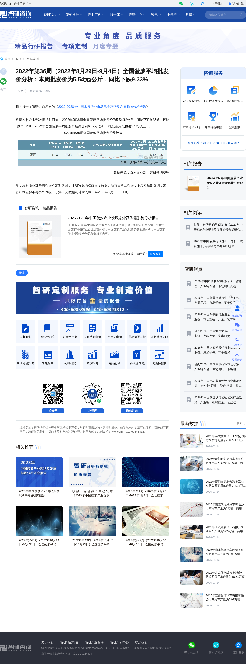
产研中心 (137, 15)
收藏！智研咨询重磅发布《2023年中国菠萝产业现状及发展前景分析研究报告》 (92, 495)
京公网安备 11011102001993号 (153, 647)
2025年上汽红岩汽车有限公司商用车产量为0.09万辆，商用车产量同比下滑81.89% (226, 531)
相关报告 (193, 163)
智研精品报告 (69, 642)
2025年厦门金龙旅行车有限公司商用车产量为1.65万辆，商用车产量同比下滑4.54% (226, 463)
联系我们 (141, 642)
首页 (7, 59)
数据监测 (33, 59)
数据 (190, 15)
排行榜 (173, 15)
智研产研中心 (119, 642)
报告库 (116, 15)
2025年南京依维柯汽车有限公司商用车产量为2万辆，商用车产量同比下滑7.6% (225, 508)
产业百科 (96, 15)
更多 (239, 423)
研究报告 (74, 15)
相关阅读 (193, 212)
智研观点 (52, 15)
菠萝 (21, 91)
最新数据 (189, 423)
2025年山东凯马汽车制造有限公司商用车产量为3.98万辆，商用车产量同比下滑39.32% (226, 554)
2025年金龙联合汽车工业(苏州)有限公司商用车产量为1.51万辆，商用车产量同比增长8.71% (226, 440)
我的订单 (236, 4)
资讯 (156, 15)
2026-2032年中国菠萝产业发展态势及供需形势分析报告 (113, 218)
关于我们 (217, 3)
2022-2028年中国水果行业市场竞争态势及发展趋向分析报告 (102, 106)
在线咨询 (155, 254)
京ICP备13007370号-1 (118, 647)
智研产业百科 (94, 642)
